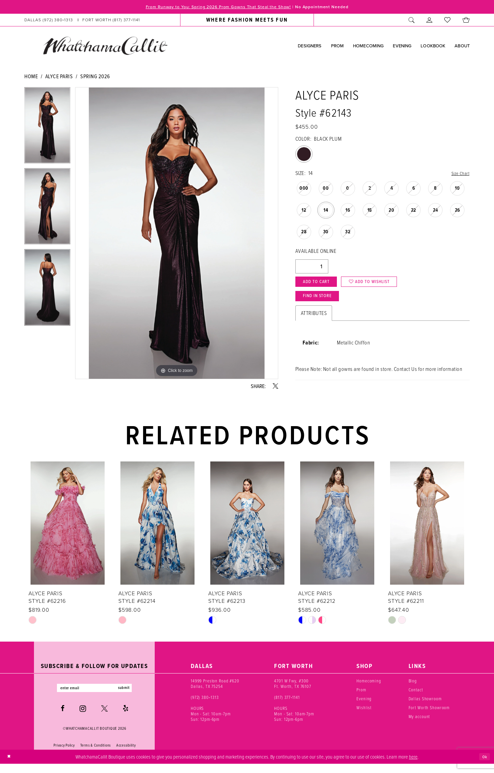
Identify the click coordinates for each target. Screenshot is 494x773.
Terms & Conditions (95, 754)
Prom (361, 697)
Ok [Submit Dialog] (483, 766)
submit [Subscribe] (131, 696)
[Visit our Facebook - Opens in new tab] (62, 718)
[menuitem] (82, 21)
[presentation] (67, 530)
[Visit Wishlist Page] (447, 21)
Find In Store (322, 304)
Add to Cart (321, 286)
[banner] (105, 46)
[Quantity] (311, 268)
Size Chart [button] (458, 174)
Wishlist (364, 715)
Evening (364, 706)
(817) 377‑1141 (287, 704)
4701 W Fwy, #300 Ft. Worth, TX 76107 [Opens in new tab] (292, 690)
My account (419, 724)
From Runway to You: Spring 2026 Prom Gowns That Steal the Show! (211, 7)
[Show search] (412, 21)
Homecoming (368, 688)
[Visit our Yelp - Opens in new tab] (125, 718)
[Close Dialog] (10, 766)
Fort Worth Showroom (429, 715)
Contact (416, 697)
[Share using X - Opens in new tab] (275, 387)
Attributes (314, 322)
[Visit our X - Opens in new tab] (104, 718)
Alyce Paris (59, 77)
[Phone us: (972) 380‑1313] (49, 21)
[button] (429, 21)
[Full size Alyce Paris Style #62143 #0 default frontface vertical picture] (176, 234)
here (413, 765)
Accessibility (126, 754)
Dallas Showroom (425, 706)
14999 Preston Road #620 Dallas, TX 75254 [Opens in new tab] (215, 690)
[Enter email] (94, 696)
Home (31, 77)
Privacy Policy (64, 754)
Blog (413, 688)
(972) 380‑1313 (205, 704)
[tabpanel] (47, 128)
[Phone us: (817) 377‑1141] (111, 21)
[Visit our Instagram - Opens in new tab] (83, 718)
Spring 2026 (95, 77)
